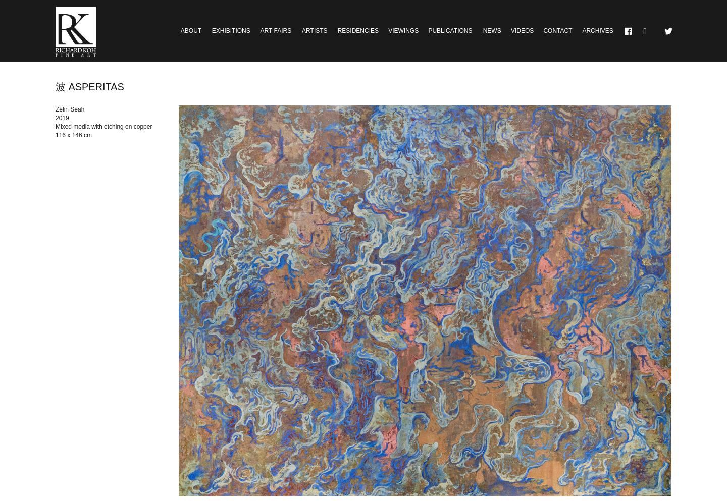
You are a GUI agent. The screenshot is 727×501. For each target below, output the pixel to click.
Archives (597, 30)
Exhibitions (231, 30)
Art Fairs (276, 30)
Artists (314, 30)
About (191, 30)
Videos (522, 30)
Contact (557, 30)
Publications (450, 30)
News (492, 30)
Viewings (403, 30)
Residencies (358, 30)
